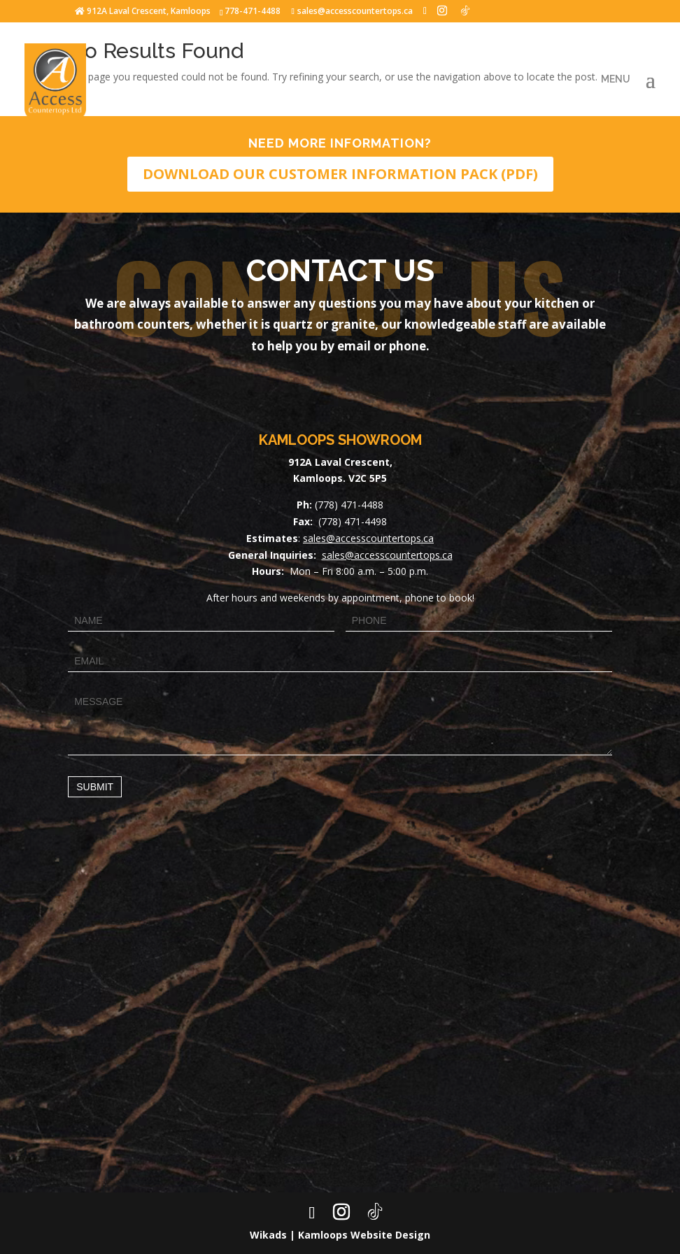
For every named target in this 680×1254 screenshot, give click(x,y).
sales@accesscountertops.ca (368, 538)
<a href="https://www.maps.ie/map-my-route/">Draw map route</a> (340, 1017)
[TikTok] (465, 10)
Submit (94, 786)
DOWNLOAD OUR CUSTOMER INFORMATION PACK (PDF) (340, 173)
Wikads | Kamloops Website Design (340, 1234)
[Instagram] (442, 10)
